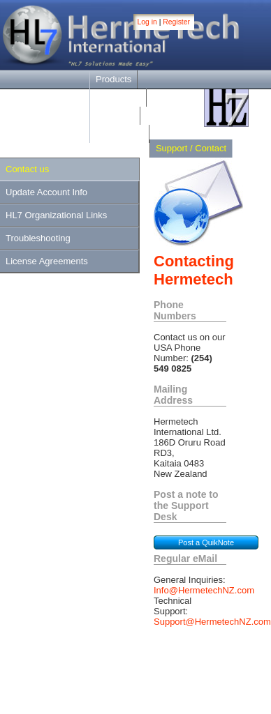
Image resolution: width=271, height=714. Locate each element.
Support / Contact (191, 148)
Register (176, 22)
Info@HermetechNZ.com (204, 590)
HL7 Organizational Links (56, 215)
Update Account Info (46, 192)
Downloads (118, 97)
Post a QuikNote (206, 542)
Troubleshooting (38, 238)
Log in (147, 22)
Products (113, 79)
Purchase (115, 115)
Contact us (27, 169)
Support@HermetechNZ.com (212, 621)
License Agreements (47, 261)
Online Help (119, 133)
